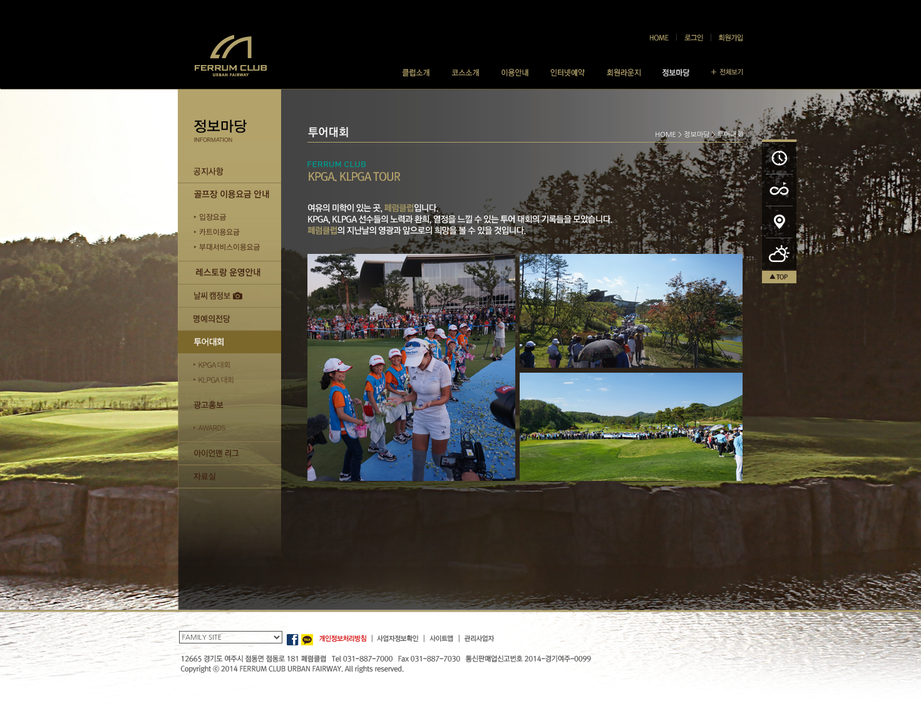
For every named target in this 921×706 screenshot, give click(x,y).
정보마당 (696, 134)
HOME (665, 134)
